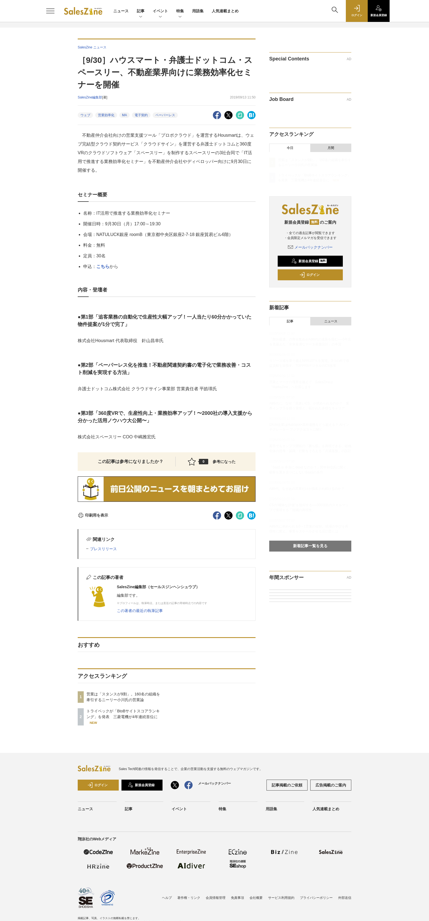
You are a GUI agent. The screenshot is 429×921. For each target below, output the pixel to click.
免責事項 (237, 898)
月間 (330, 148)
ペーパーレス (165, 115)
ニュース (121, 11)
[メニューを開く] (50, 11)
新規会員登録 (309, 261)
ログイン (309, 275)
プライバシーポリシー (316, 898)
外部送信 (344, 898)
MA (124, 115)
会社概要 (256, 898)
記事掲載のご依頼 (287, 785)
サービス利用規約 (281, 898)
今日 (290, 148)
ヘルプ (167, 898)
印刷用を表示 (93, 515)
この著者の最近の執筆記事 (140, 610)
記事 (140, 11)
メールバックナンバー (310, 247)
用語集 (198, 11)
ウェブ (85, 115)
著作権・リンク (188, 898)
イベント (160, 11)
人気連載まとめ (225, 11)
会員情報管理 (215, 898)
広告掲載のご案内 (330, 785)
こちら (102, 266)
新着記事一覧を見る (310, 546)
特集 (180, 11)
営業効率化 (106, 115)
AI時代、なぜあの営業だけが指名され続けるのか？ (306, 489)
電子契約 (141, 115)
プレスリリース (103, 549)
